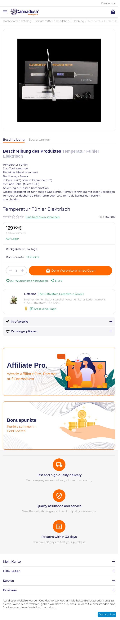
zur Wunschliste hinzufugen (27, 281)
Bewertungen (39, 139)
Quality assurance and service (59, 506)
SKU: (101, 217)
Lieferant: (30, 294)
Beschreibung (14, 139)
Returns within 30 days (59, 537)
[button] (56, 280)
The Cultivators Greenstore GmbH (61, 294)
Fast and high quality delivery (59, 475)
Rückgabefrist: (15, 249)
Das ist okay (107, 614)
